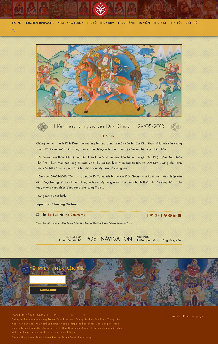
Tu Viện (144, 23)
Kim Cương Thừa (70, 223)
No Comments (75, 215)
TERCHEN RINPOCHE (39, 23)
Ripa (82, 223)
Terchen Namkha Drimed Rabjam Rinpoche (105, 223)
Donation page (193, 316)
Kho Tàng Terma (70, 23)
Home (16, 23)
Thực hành (126, 23)
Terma (129, 223)
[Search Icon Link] (15, 31)
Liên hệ (191, 23)
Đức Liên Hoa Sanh (52, 223)
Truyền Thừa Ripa (100, 23)
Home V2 (174, 316)
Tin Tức (176, 23)
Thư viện (160, 23)
